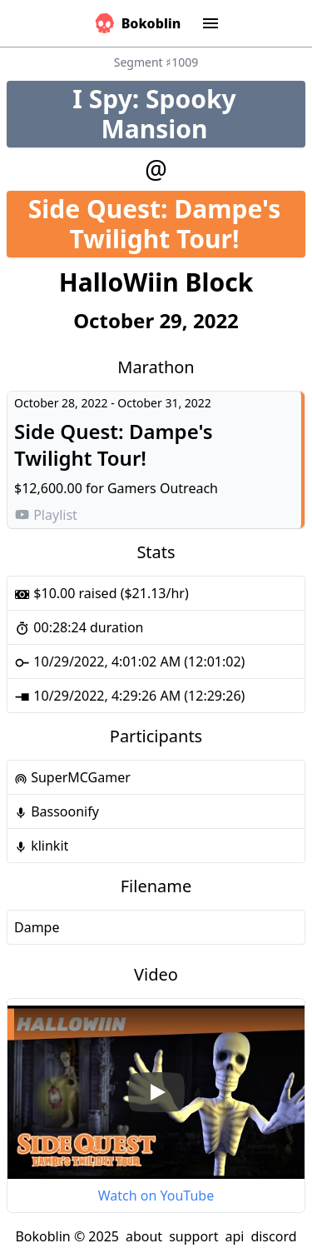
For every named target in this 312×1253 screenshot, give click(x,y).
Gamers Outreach (162, 488)
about (144, 1236)
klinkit (41, 845)
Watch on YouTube (156, 1195)
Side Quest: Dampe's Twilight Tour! (166, 224)
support (193, 1236)
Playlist (45, 515)
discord (273, 1236)
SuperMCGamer (72, 777)
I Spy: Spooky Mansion (188, 114)
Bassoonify (56, 811)
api (234, 1236)
